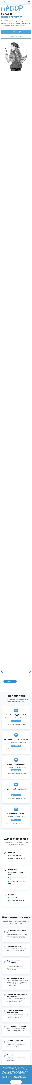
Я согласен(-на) (16, 1082)
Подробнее (11, 681)
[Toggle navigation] (29, 2)
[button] (2, 671)
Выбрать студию (16, 32)
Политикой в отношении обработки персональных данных (14, 1076)
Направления (16, 37)
